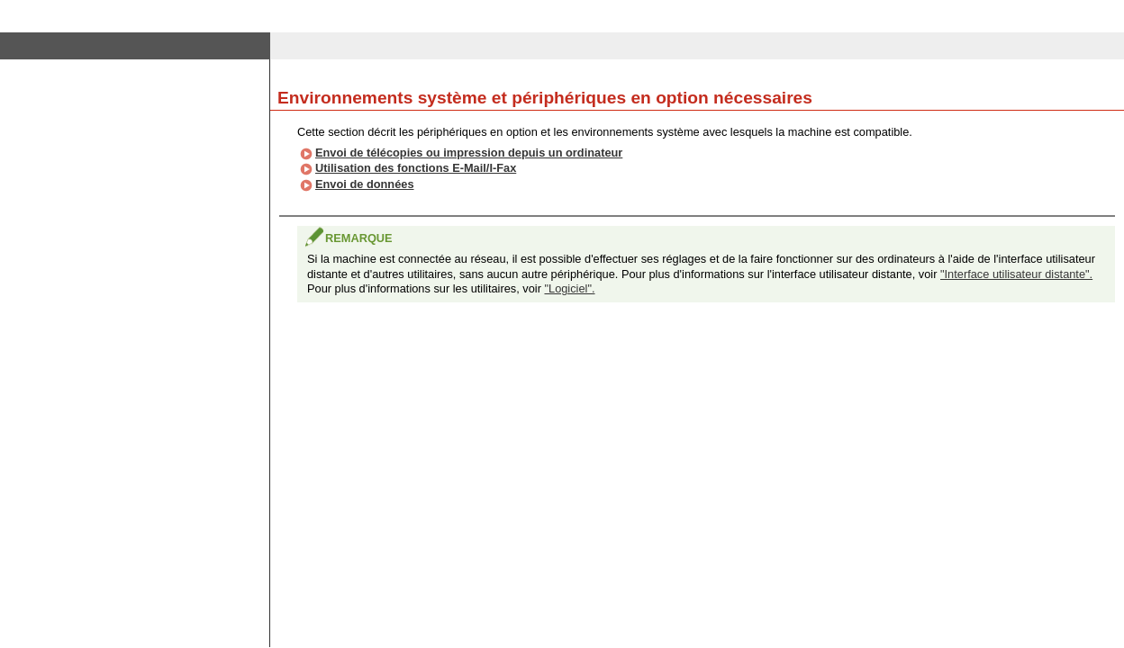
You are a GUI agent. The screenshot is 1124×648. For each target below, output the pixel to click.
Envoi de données (364, 184)
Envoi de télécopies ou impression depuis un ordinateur (468, 152)
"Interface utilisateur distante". (1016, 274)
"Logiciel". (569, 288)
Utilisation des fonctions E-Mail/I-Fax (415, 168)
